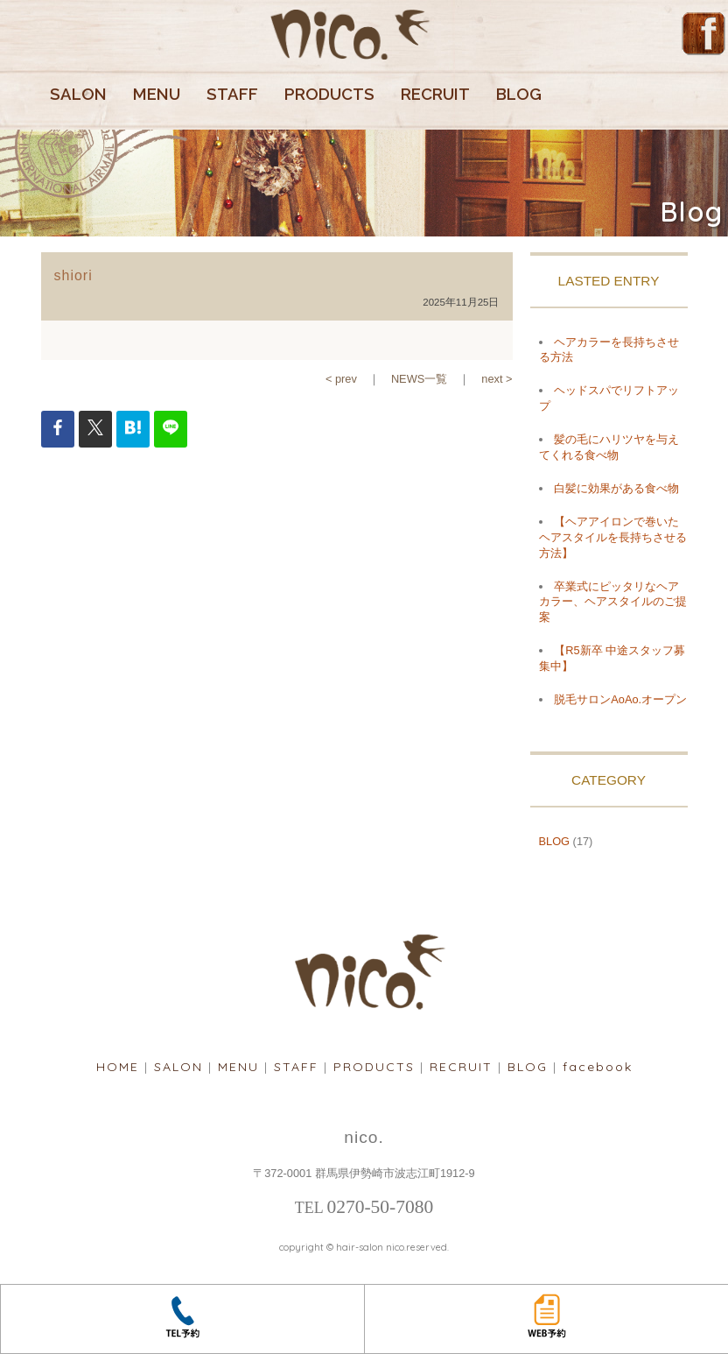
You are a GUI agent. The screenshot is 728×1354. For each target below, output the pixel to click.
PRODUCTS (329, 94)
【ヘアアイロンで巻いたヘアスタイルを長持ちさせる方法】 (613, 537)
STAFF (232, 94)
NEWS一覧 (419, 378)
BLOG (519, 94)
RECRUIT (435, 94)
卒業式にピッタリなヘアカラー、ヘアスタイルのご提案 (613, 602)
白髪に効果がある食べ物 (616, 488)
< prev (341, 378)
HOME (117, 1067)
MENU (156, 94)
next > (496, 378)
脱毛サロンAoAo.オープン (620, 699)
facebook (598, 1067)
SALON (78, 94)
